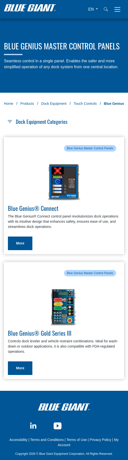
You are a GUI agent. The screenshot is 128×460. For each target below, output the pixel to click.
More (20, 243)
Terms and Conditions (47, 440)
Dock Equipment (53, 104)
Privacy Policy (100, 440)
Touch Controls (85, 104)
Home (8, 104)
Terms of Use (76, 440)
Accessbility (18, 440)
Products (27, 104)
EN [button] (91, 9)
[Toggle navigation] (117, 9)
